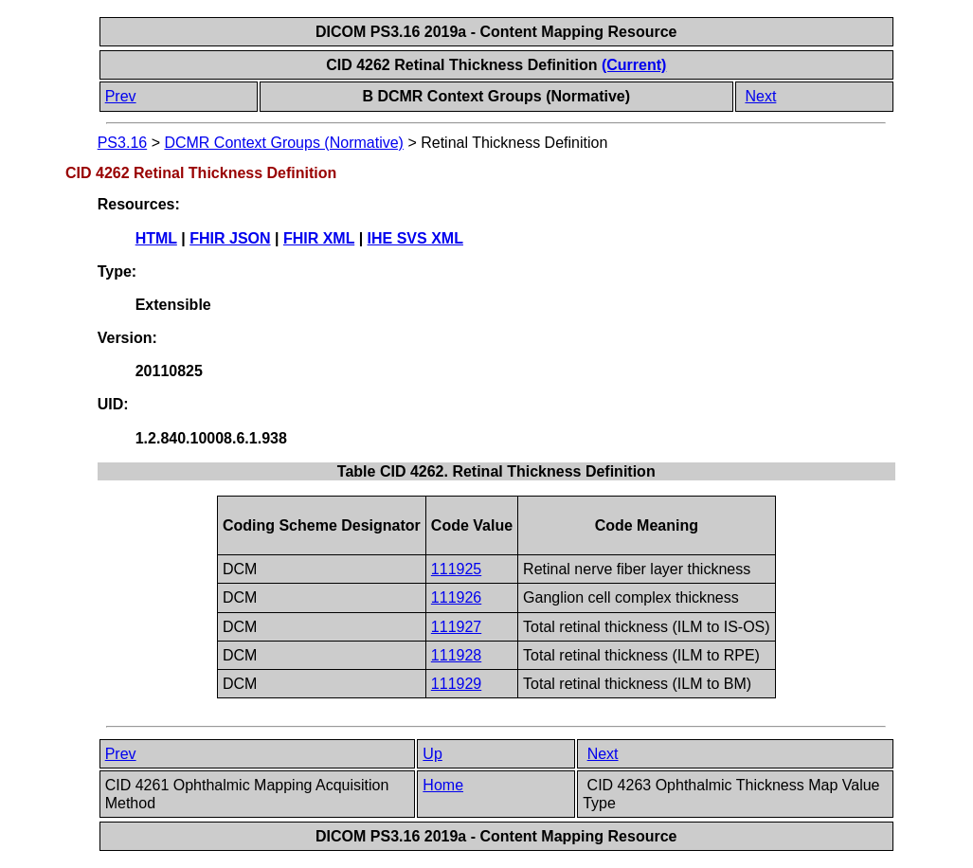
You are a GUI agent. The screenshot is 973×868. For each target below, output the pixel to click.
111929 (456, 684)
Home (443, 785)
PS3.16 (122, 143)
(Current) (634, 65)
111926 (456, 597)
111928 (456, 655)
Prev (120, 96)
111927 (456, 627)
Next (760, 96)
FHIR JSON (229, 238)
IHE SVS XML (415, 238)
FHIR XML (318, 238)
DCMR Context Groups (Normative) (284, 143)
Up (432, 754)
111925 (456, 569)
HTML (156, 238)
